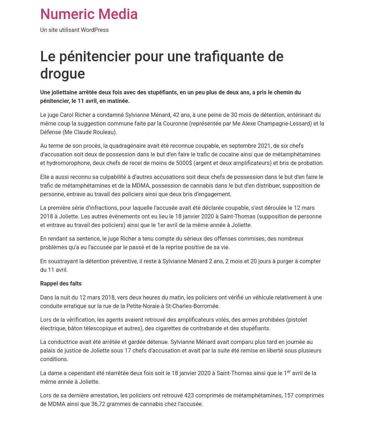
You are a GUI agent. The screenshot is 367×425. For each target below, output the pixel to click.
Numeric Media (89, 14)
